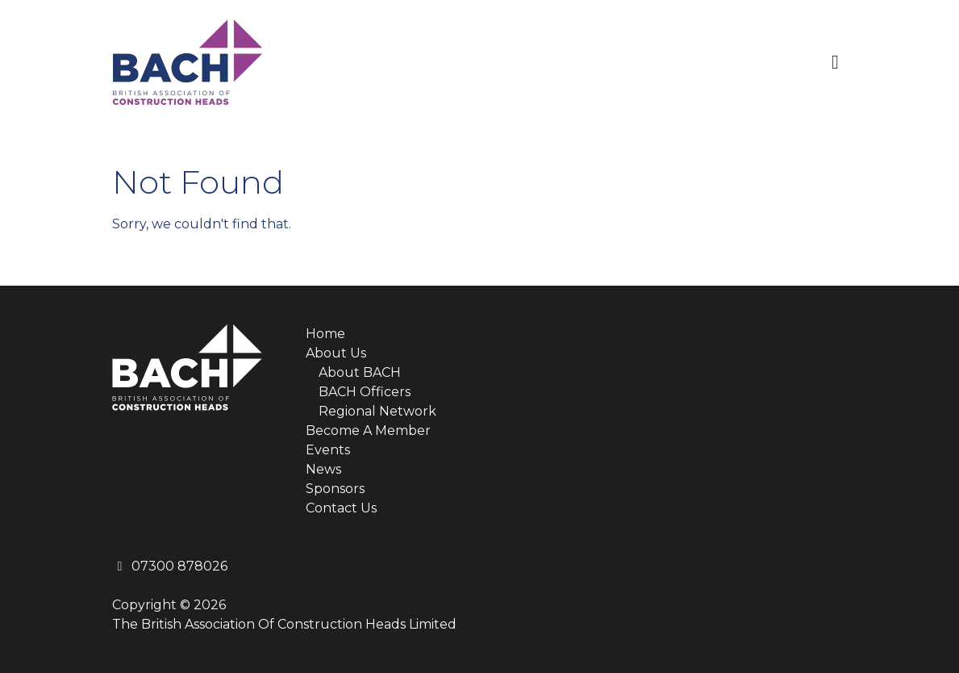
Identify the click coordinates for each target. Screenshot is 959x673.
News (323, 469)
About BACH (360, 372)
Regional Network (377, 411)
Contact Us (341, 508)
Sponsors (335, 488)
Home (325, 333)
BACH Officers (365, 391)
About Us (336, 353)
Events (328, 450)
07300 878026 (169, 566)
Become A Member (368, 430)
